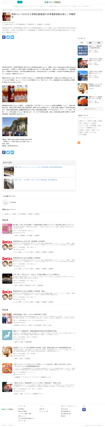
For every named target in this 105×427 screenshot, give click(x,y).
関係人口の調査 (22, 411)
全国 (28, 247)
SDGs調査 (32, 353)
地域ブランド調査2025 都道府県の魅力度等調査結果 (95, 47)
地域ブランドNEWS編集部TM (20, 230)
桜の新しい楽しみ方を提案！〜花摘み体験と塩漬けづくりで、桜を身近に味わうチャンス (43, 225)
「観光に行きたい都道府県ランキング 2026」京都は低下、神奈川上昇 (37, 383)
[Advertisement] (39, 52)
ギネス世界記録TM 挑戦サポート (39, 320)
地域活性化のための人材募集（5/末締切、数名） (29, 291)
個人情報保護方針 (65, 411)
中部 (28, 280)
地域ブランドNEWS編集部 (19, 247)
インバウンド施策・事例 (24, 413)
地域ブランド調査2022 (94, 77)
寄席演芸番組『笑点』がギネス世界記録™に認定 (29, 314)
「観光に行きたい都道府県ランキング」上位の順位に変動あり (95, 72)
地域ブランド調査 (93, 50)
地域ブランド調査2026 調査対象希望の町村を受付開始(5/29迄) (35, 331)
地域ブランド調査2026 (32, 337)
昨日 (82, 42)
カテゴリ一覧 (21, 420)
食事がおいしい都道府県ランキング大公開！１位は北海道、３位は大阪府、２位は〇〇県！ (95, 98)
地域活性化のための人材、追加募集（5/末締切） (29, 241)
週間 (90, 42)
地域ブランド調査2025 (37, 388)
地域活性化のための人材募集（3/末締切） (27, 258)
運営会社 (63, 416)
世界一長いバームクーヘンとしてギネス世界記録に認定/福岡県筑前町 (38, 167)
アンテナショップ (32, 372)
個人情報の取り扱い (66, 413)
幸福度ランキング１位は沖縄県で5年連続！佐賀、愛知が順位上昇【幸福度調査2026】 (42, 348)
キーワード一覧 (44, 411)
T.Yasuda (13, 202)
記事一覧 (42, 409)
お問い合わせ (64, 409)
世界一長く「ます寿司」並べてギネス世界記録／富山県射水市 (36, 180)
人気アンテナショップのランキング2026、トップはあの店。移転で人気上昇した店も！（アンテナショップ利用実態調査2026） (42, 365)
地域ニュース (31, 230)
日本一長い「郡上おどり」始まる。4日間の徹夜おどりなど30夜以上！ (37, 274)
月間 (99, 42)
